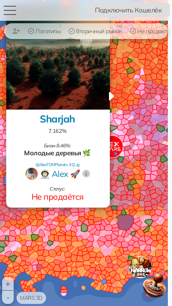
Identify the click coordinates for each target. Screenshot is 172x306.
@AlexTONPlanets (52, 164)
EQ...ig (74, 164)
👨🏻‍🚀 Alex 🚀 (60, 174)
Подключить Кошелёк (128, 10)
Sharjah (57, 119)
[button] (140, 267)
